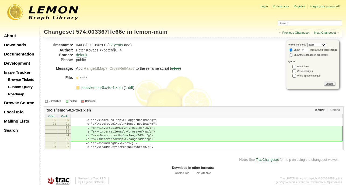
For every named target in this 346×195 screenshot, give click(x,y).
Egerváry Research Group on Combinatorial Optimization (308, 189)
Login (264, 6)
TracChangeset (267, 167)
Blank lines (303, 66)
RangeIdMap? (95, 68)
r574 (64, 116)
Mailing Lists (16, 121)
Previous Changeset (296, 32)
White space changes (308, 75)
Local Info (14, 112)
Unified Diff (182, 180)
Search (11, 130)
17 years (116, 45)
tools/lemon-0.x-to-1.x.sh (102, 87)
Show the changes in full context (308, 55)
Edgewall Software (93, 189)
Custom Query (20, 87)
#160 (175, 68)
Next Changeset (325, 32)
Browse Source (19, 102)
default (81, 55)
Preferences (281, 6)
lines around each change (319, 49)
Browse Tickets (21, 80)
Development (17, 63)
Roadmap (16, 94)
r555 (51, 116)
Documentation (19, 54)
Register (299, 6)
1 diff (129, 87)
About (10, 35)
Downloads (15, 45)
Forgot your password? (325, 6)
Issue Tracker (17, 72)
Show (294, 49)
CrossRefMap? (122, 68)
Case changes (305, 71)
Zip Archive (203, 180)
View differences (297, 44)
